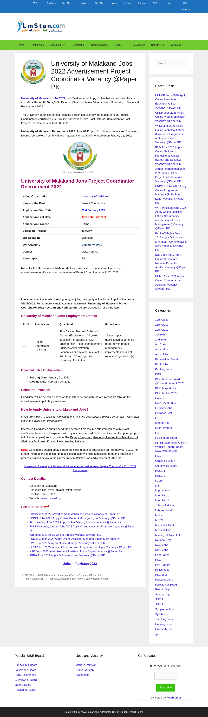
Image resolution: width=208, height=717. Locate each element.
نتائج (157, 634)
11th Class (83, 3)
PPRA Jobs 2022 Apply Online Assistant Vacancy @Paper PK (67, 555)
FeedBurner (174, 697)
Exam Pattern (163, 427)
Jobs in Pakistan (165, 505)
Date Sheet (138, 44)
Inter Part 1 (162, 495)
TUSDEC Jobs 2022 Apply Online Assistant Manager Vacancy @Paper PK (75, 538)
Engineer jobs (163, 408)
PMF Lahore (162, 564)
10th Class (67, 3)
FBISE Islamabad (25, 674)
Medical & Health (165, 525)
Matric (114, 3)
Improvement (163, 490)
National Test (163, 540)
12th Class (100, 3)
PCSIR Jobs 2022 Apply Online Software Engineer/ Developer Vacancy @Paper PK (80, 547)
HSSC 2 (160, 475)
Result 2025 (37, 44)
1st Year (127, 3)
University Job (164, 629)
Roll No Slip (157, 44)
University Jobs (91, 244)
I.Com (158, 480)
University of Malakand (95, 196)
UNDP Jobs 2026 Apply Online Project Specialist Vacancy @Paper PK (170, 117)
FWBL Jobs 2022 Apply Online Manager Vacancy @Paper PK (67, 543)
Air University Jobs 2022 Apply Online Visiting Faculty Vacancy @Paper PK (75, 522)
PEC (38, 3)
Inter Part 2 (162, 500)
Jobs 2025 (59, 45)
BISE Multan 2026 (166, 393)
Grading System (100, 44)
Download (179, 45)
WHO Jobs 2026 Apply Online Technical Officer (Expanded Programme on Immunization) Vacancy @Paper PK (169, 134)
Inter (172, 3)
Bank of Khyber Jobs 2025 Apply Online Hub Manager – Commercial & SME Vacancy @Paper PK (171, 242)
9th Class (51, 3)
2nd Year (142, 3)
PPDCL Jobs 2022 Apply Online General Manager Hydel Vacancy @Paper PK (77, 518)
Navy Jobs (161, 545)
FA (157, 432)
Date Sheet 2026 (165, 403)
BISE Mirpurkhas (165, 388)
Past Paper (162, 554)
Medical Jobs (163, 530)
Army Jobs (161, 354)
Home (21, 44)
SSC (158, 3)
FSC (158, 455)
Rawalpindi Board (166, 584)
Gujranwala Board (166, 465)
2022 (62, 98)
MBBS (159, 520)
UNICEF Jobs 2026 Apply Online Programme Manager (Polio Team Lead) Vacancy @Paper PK (171, 194)
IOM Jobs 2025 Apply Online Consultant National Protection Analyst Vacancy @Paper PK (170, 263)
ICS (157, 485)
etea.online (162, 422)
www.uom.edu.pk (51, 498)
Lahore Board (163, 510)
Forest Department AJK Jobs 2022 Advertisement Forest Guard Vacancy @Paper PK (69, 578)
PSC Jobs (161, 574)
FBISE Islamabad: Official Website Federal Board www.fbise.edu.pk (171, 446)
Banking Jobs (163, 369)
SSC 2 (159, 604)
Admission (161, 349)
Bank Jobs (161, 364)
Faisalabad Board (166, 437)
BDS (158, 374)
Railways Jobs (164, 579)
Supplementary (164, 609)
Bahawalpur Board (166, 359)
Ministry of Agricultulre (168, 535)
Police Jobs (162, 569)
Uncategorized (164, 624)
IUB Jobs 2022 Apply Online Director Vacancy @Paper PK (65, 534)
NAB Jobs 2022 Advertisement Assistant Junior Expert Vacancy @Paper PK (75, 551)
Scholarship (78, 44)
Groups (186, 9)
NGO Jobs (161, 549)
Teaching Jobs (164, 619)
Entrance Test (163, 412)
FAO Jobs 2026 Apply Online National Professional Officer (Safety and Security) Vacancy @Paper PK (168, 156)
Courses (160, 398)
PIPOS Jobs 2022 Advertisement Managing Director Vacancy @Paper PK (74, 514)
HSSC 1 (160, 470)
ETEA (158, 418)
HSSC (187, 3)
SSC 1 (159, 599)
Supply (122, 45)
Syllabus (160, 614)
